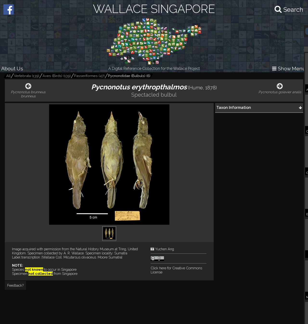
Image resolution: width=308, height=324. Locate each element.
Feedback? (15, 285)
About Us (12, 69)
